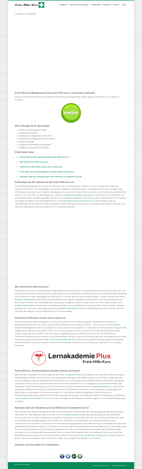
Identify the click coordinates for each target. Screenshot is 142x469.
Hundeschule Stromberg (25, 305)
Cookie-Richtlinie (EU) (119, 465)
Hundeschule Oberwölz (30, 398)
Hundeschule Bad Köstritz (102, 386)
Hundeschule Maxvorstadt (74, 414)
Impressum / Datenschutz (100, 465)
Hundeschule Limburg (94, 435)
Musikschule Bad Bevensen (75, 195)
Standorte (63, 4)
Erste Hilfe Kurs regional (79, 4)
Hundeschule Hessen (73, 374)
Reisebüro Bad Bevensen (25, 299)
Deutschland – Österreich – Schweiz (105, 4)
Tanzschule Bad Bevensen (60, 339)
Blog (124, 4)
